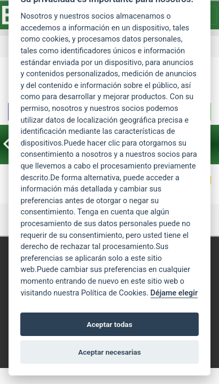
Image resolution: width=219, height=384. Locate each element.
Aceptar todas (109, 324)
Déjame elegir (174, 293)
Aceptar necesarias (109, 352)
